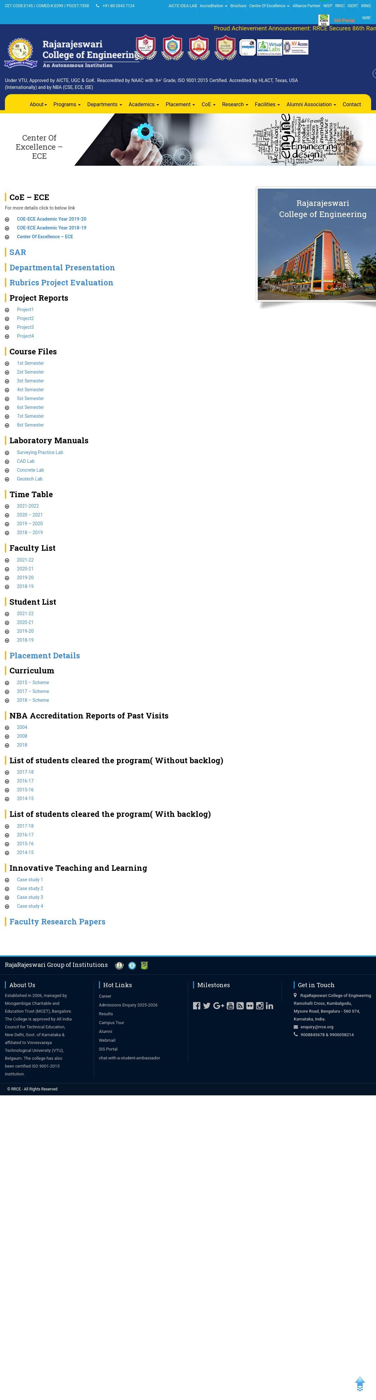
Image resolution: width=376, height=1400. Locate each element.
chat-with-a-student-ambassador (129, 1057)
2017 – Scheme (33, 691)
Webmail (107, 1040)
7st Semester (30, 416)
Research (235, 104)
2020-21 (25, 568)
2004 (22, 727)
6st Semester (30, 407)
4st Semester (30, 389)
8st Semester (30, 425)
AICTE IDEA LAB (183, 6)
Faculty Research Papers (57, 921)
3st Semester (30, 380)
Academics (144, 104)
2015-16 (25, 789)
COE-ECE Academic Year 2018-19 (51, 227)
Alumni (105, 1031)
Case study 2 (30, 888)
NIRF (366, 18)
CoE (209, 104)
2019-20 (25, 577)
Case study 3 (30, 897)
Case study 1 (30, 879)
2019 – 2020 (30, 523)
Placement (180, 104)
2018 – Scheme (33, 700)
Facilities (267, 104)
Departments (104, 104)
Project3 (25, 327)
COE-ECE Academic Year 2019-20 (51, 219)
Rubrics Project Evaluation (61, 282)
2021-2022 (28, 506)
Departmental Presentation (62, 267)
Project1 (25, 309)
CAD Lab (26, 461)
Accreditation (213, 6)
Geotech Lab (29, 478)
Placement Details (44, 655)
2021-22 (25, 560)
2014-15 (25, 798)
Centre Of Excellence (269, 6)
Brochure (238, 6)
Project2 (25, 318)
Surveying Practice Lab (40, 452)
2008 (22, 736)
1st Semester (30, 363)
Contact (352, 104)
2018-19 (25, 586)
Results (106, 1013)
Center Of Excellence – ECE (45, 236)
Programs (67, 104)
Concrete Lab (30, 470)
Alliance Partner (306, 6)
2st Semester (30, 372)
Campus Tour (111, 1022)
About (38, 104)
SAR (17, 252)
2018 (22, 745)
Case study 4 (30, 906)
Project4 (25, 336)
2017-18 (25, 772)
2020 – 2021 (30, 514)
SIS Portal (344, 20)
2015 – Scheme (33, 682)
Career (105, 996)
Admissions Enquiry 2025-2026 (128, 1005)
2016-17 (25, 781)
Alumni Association (311, 104)
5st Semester (30, 398)
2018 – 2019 (30, 532)
